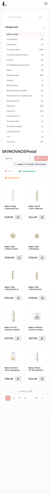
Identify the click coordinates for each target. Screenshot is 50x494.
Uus (8, 171)
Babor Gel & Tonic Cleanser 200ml (36, 207)
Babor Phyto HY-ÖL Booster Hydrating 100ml (36, 369)
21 (36, 398)
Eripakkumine (27, 171)
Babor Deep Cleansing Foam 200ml (12, 207)
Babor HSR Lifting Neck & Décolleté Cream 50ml (12, 288)
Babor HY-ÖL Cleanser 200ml (12, 328)
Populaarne (12, 178)
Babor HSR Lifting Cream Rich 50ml (11, 248)
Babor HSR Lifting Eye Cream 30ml (34, 248)
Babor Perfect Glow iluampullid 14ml (12, 369)
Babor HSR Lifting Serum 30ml (35, 288)
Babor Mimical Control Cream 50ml (36, 328)
